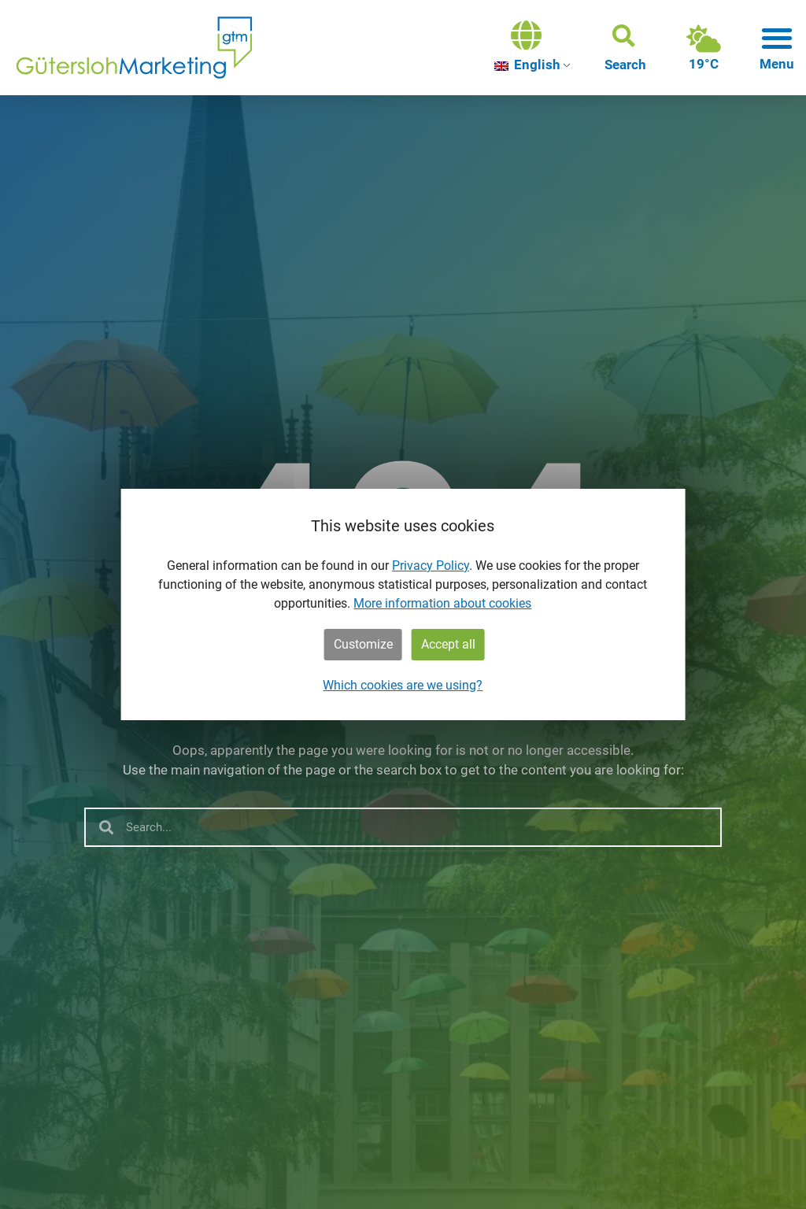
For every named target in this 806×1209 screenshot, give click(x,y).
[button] (625, 48)
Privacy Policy (430, 565)
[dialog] (403, 604)
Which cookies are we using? (402, 685)
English (527, 64)
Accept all (448, 644)
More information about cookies (442, 603)
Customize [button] (363, 644)
